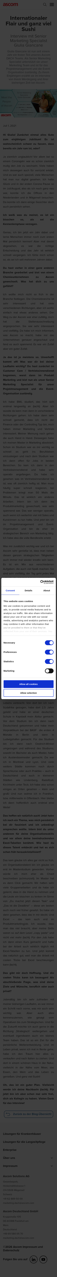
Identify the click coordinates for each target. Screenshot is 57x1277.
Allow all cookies (28, 684)
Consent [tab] (10, 590)
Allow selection (28, 693)
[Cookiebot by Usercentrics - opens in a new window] (41, 582)
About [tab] (46, 590)
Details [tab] (28, 590)
